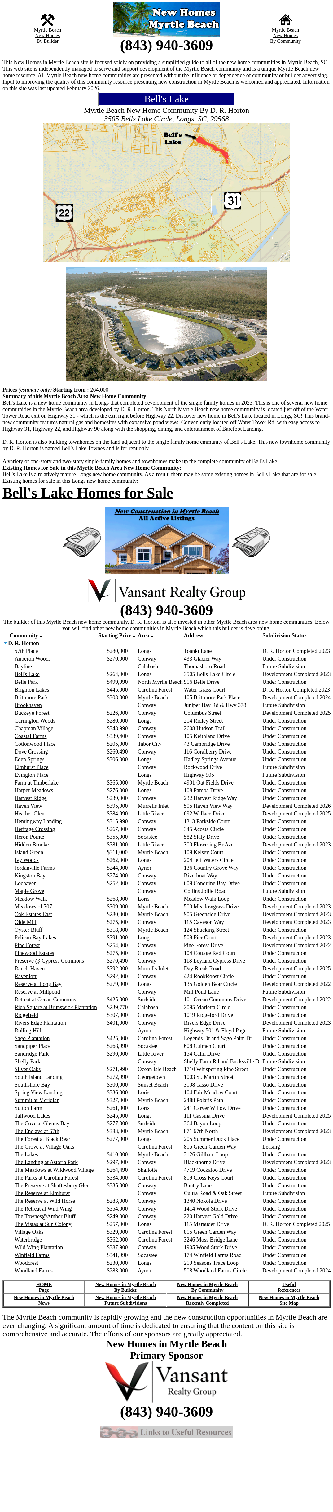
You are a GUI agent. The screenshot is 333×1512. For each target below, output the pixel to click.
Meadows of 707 (33, 906)
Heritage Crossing (35, 829)
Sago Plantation (32, 1038)
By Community (285, 41)
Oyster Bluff (28, 930)
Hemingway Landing (38, 821)
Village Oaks (29, 1232)
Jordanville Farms (35, 868)
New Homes (47, 35)
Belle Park (26, 682)
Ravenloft (26, 976)
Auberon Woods (33, 659)
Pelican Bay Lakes (35, 937)
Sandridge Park (32, 1054)
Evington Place (31, 775)
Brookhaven (28, 705)
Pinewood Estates (34, 953)
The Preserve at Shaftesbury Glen (52, 1185)
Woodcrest (26, 1263)
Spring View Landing (39, 1092)
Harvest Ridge (30, 798)
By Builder (48, 41)
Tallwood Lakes (32, 1116)
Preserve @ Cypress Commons (49, 961)
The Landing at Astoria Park (46, 1162)
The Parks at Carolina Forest (46, 1178)
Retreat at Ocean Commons (45, 999)
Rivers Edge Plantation (40, 1023)
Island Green (29, 852)
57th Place (26, 651)
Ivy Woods (27, 860)
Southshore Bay (32, 1085)
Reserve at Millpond (37, 992)
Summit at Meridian (37, 1100)
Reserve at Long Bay (38, 984)
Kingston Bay (30, 875)
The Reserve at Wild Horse (45, 1201)
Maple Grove (29, 891)
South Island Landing (39, 1077)
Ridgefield (26, 1015)
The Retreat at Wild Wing (43, 1209)
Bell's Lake (27, 674)
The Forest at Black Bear (42, 1139)
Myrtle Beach (47, 30)
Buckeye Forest (32, 713)
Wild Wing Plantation (39, 1247)
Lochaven (26, 883)
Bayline (23, 666)
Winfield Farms (32, 1255)
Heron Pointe (29, 837)
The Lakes (26, 1154)
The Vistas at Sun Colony (43, 1224)
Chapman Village (34, 728)
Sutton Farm (28, 1108)
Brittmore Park (31, 697)
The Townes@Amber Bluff (45, 1216)
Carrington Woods (35, 721)
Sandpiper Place (32, 1046)
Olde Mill (26, 922)
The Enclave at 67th (37, 1131)
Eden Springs (30, 759)
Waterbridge (28, 1240)
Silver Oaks (28, 1069)
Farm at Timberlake (37, 783)
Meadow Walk (31, 899)
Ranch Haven (30, 968)
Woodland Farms (34, 1271)
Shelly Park (28, 1061)
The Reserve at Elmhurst (42, 1193)
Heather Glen (29, 814)
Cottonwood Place (35, 744)
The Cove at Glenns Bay (42, 1123)
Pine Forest (27, 945)
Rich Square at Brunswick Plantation (56, 1007)
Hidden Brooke (32, 845)
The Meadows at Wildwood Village (54, 1170)
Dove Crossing (31, 752)
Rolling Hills (29, 1030)
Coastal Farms (31, 736)
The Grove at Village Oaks (44, 1147)
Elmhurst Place (31, 767)
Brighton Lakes (32, 690)
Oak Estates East (33, 914)
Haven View (28, 806)
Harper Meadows (34, 790)
